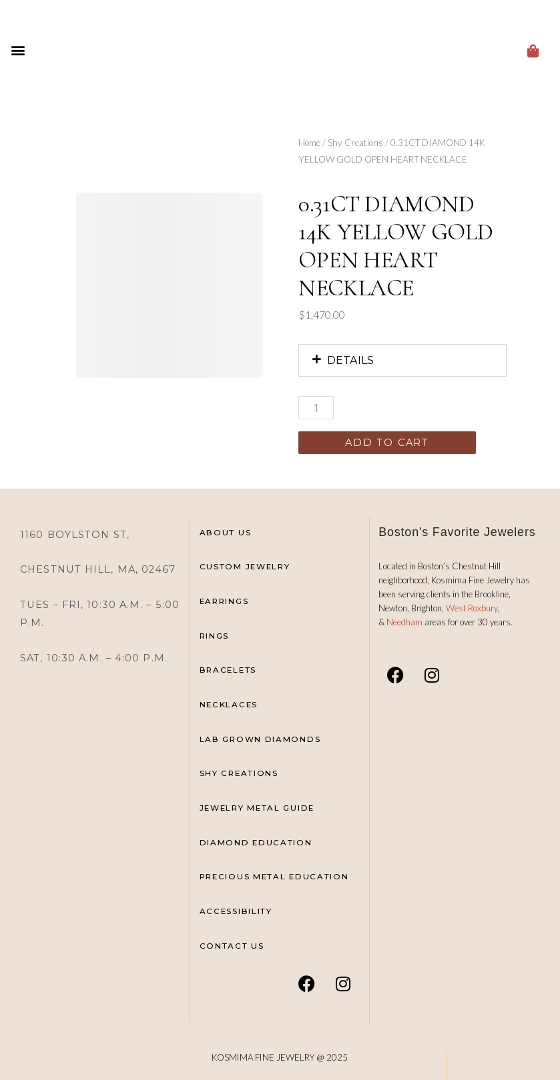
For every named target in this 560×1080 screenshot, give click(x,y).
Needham (405, 622)
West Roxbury (471, 608)
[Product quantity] (316, 407)
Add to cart (387, 443)
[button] (18, 50)
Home (309, 142)
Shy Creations (355, 142)
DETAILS (350, 360)
